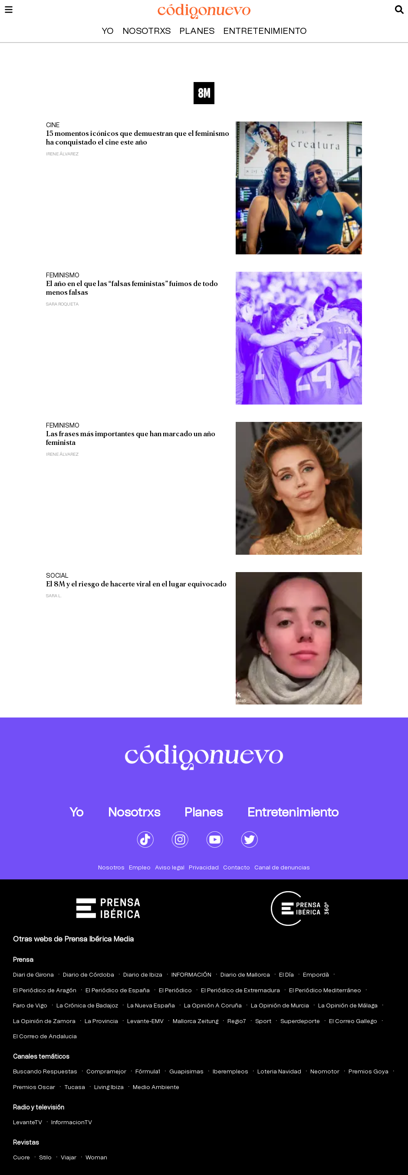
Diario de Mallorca (245, 975)
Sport (263, 1021)
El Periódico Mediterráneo (325, 991)
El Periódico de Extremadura (240, 991)
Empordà (316, 975)
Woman (96, 1158)
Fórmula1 (147, 1072)
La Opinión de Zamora (44, 1021)
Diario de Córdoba (88, 975)
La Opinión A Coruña (213, 1006)
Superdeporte (300, 1021)
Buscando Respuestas (45, 1072)
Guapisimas (186, 1072)
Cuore (21, 1158)
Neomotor (324, 1072)
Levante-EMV (145, 1021)
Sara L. (54, 596)
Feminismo (62, 276)
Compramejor (106, 1072)
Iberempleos (230, 1072)
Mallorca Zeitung (195, 1021)
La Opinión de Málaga (348, 1006)
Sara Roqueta (62, 304)
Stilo (45, 1158)
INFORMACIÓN (191, 975)
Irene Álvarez (62, 154)
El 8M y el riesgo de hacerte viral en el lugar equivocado (136, 584)
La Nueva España (151, 1006)
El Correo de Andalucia (45, 1037)
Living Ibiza (109, 1087)
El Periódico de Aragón (44, 991)
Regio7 (236, 1021)
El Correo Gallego (353, 1021)
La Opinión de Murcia (280, 1006)
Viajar (68, 1158)
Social (57, 576)
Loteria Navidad (279, 1072)
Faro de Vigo (30, 1006)
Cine (52, 125)
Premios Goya (368, 1072)
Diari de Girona (33, 975)
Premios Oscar (34, 1087)
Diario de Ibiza (142, 975)
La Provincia (101, 1021)
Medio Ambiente (156, 1087)
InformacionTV (71, 1123)
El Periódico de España (118, 991)
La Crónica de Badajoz (87, 1006)
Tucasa (74, 1087)
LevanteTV (27, 1123)
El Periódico (175, 991)
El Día (286, 975)
